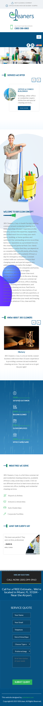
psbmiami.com (28, 697)
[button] (0, 55)
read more (24, 108)
